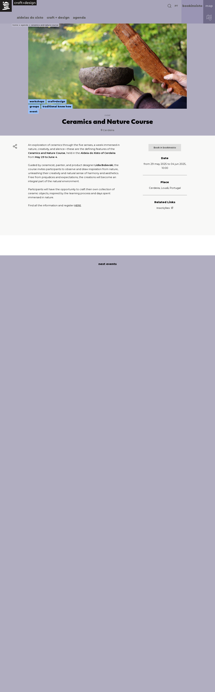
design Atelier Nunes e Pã (177, 687)
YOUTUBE (167, 671)
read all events (107, 623)
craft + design (58, 17)
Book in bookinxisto (165, 147)
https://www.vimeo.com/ (179, 666)
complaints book (107, 687)
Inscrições (165, 207)
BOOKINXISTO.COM (175, 648)
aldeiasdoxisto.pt (26, 644)
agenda (79, 17)
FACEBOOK (168, 658)
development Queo (195, 687)
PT (176, 6)
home (15, 25)
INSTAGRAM (169, 662)
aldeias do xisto (30, 17)
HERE (77, 205)
